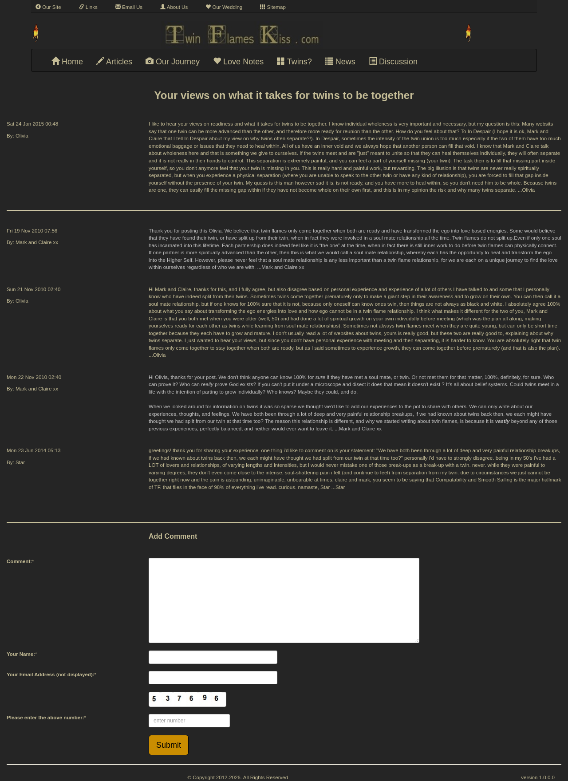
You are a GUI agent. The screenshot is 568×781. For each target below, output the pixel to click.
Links (88, 7)
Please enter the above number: (45, 717)
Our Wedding (223, 7)
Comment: (19, 561)
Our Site (48, 7)
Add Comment (173, 536)
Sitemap (273, 7)
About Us (174, 7)
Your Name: (21, 654)
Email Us (128, 7)
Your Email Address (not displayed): (51, 674)
